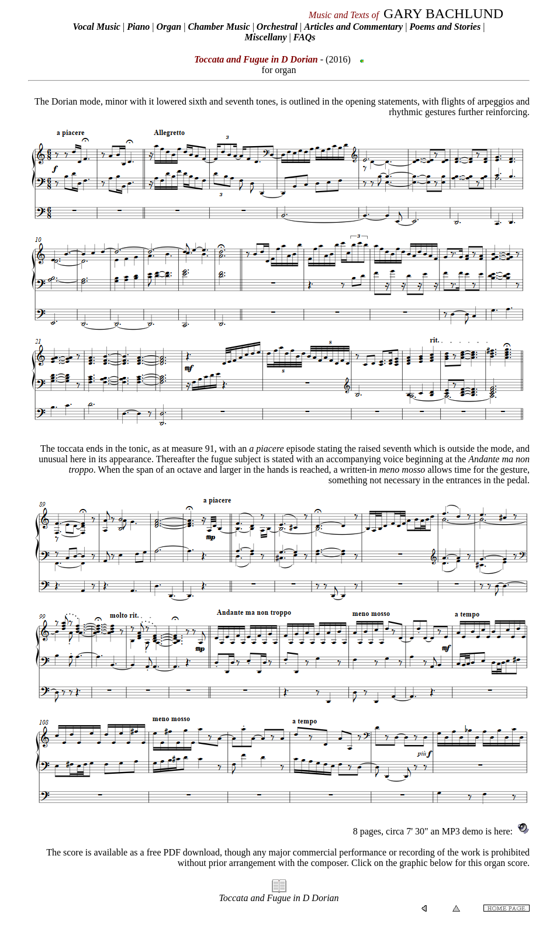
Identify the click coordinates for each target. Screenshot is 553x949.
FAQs (304, 37)
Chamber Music (219, 27)
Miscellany (266, 37)
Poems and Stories (445, 27)
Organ (168, 27)
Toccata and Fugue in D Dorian (278, 898)
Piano (138, 27)
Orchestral (278, 27)
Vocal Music (96, 27)
